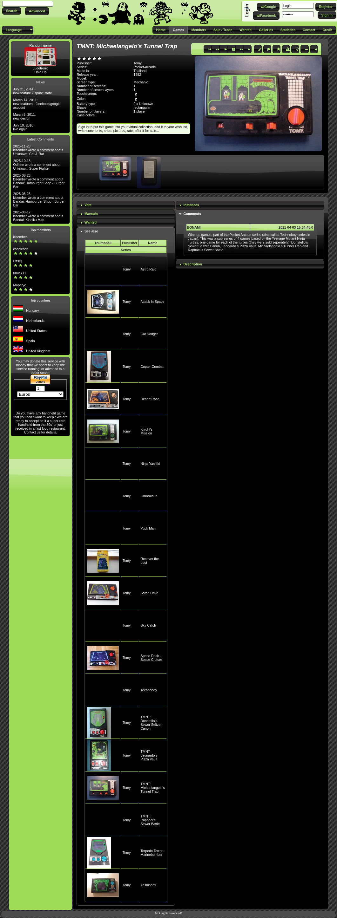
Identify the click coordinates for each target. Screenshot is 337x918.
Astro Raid (149, 269)
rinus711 (19, 273)
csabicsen (20, 249)
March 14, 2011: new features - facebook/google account (36, 103)
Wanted (90, 222)
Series (126, 250)
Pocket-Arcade (144, 67)
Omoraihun (149, 496)
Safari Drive (149, 593)
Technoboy (149, 690)
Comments (192, 214)
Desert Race (150, 399)
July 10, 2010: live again (23, 127)
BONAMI (194, 227)
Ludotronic (41, 68)
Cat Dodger (149, 334)
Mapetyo (19, 285)
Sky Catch (148, 625)
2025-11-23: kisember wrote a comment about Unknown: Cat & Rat (38, 150)
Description (193, 264)
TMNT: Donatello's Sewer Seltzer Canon (151, 722)
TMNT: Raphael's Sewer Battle (150, 820)
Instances (191, 205)
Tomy (127, 269)
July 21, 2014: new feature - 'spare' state (32, 91)
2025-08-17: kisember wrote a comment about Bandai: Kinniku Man (38, 216)
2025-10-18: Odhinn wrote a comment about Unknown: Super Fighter (36, 164)
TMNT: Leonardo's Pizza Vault (149, 755)
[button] (11, 11)
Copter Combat (152, 366)
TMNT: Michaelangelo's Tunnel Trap (153, 787)
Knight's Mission (147, 431)
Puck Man (148, 528)
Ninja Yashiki (150, 464)
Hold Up (40, 72)
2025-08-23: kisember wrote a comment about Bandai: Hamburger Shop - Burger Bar (38, 181)
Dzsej (17, 261)
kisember (20, 237)
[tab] (126, 205)
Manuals (91, 214)
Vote (87, 205)
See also (91, 231)
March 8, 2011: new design (24, 116)
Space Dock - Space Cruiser (151, 657)
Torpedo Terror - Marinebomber (153, 852)
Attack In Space (153, 301)
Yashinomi (148, 885)
